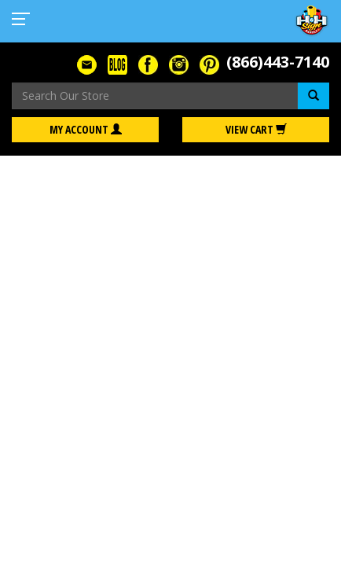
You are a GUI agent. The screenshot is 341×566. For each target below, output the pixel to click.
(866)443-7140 (277, 61)
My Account (86, 129)
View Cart (256, 129)
